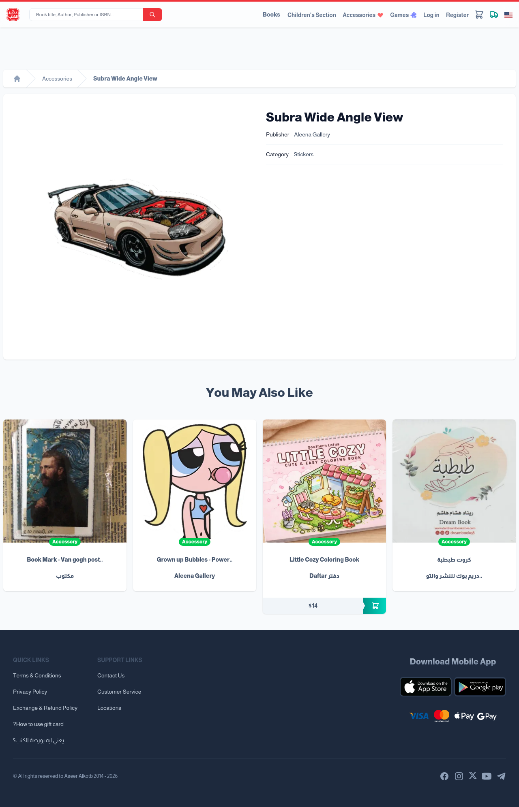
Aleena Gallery (312, 134)
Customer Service (119, 691)
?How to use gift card (38, 724)
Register (457, 15)
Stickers (303, 154)
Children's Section (311, 15)
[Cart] (479, 14)
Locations (109, 708)
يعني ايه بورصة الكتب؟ (38, 740)
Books (271, 14)
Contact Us (110, 675)
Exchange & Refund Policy (45, 708)
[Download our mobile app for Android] (480, 686)
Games (403, 15)
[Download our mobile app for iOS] (426, 686)
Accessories (363, 15)
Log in (431, 15)
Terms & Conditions (37, 675)
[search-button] (152, 14)
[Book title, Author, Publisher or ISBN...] (87, 14)
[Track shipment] (494, 14)
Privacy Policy (30, 691)
